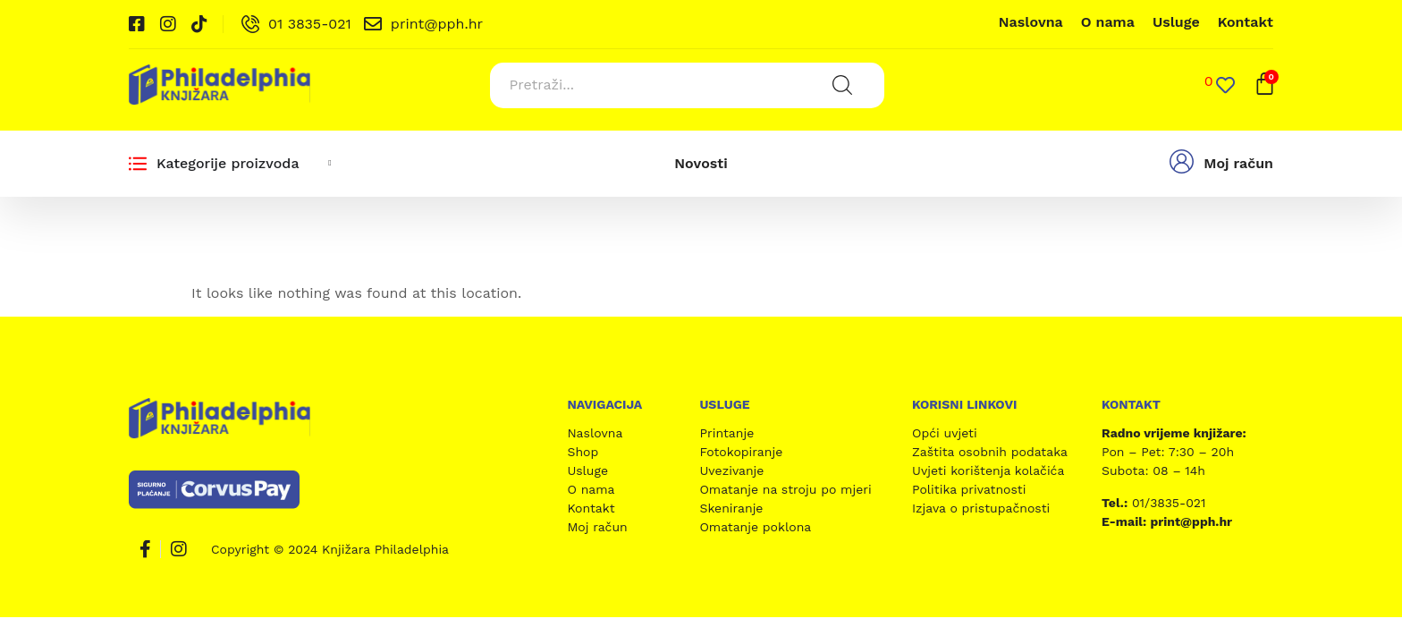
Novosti (700, 162)
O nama (1108, 21)
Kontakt (1245, 21)
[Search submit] (841, 85)
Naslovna (1031, 21)
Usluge (1176, 21)
